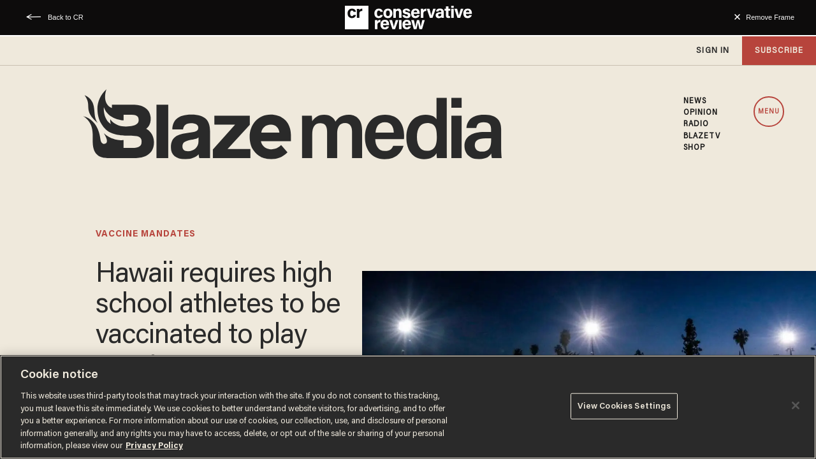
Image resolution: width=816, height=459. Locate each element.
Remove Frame (770, 17)
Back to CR (66, 17)
